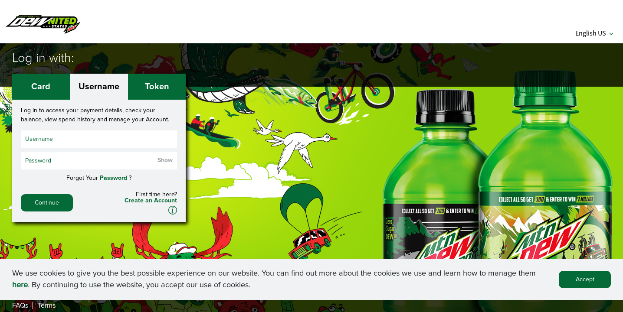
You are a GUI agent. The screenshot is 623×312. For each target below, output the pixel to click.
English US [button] (594, 33)
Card (40, 86)
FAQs (20, 305)
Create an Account (151, 201)
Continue (47, 203)
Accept (585, 281)
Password (113, 178)
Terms (47, 305)
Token (157, 86)
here (20, 286)
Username (99, 86)
